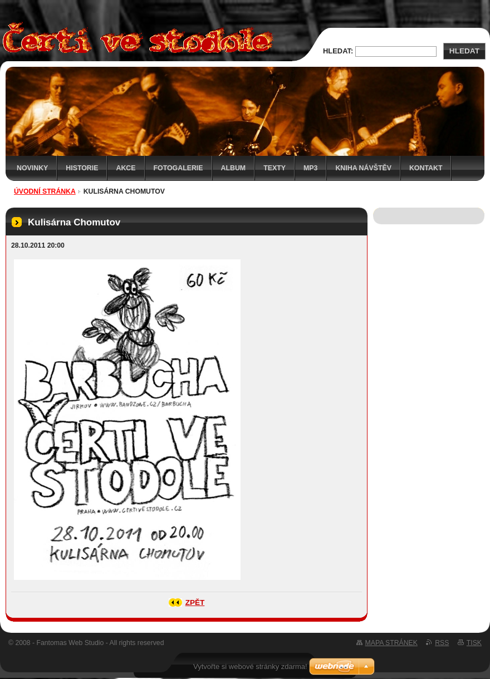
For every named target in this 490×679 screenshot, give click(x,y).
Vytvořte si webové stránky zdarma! (250, 666)
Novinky (32, 168)
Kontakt (426, 168)
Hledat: (338, 51)
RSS (442, 643)
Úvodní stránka (45, 191)
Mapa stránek (391, 643)
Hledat (464, 51)
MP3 (310, 168)
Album (233, 168)
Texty (274, 168)
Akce (125, 168)
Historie (82, 168)
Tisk (474, 643)
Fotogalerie (178, 168)
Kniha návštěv (363, 168)
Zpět (195, 602)
